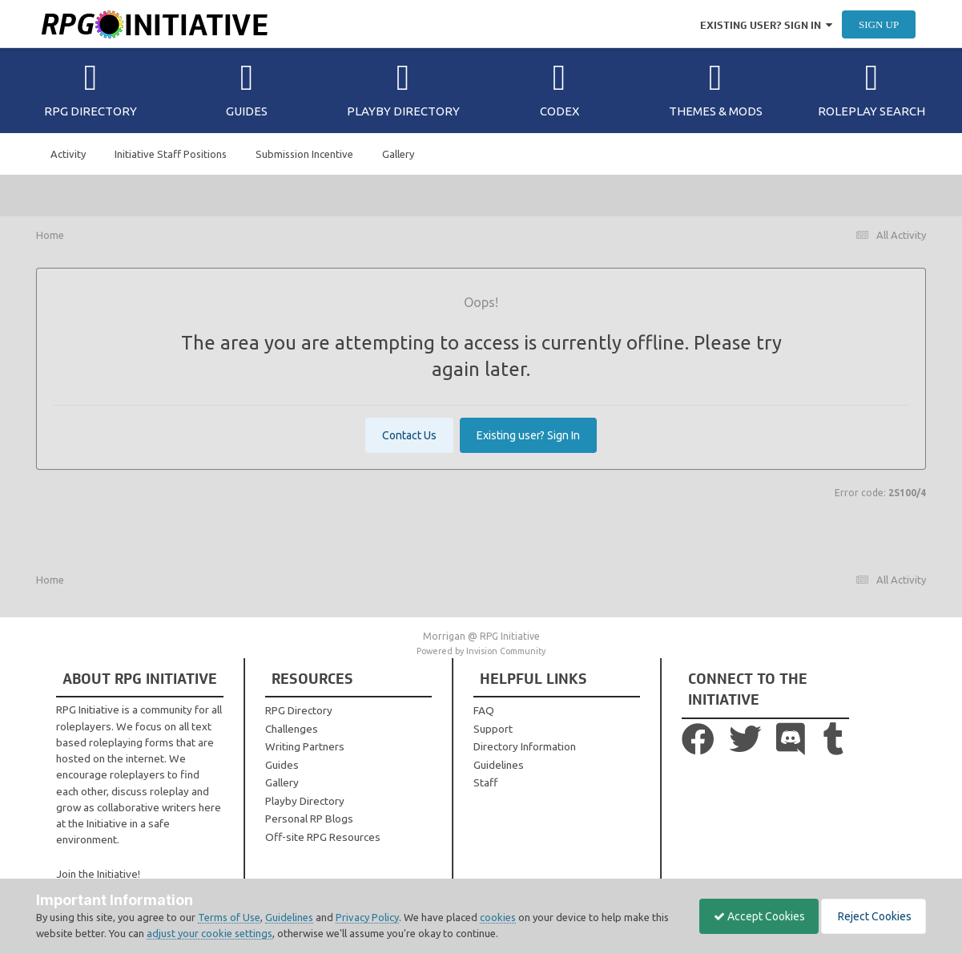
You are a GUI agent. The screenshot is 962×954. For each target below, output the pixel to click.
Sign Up (879, 24)
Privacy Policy (367, 917)
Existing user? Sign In (766, 25)
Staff (485, 782)
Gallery (398, 154)
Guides (247, 89)
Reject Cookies (871, 916)
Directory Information (524, 746)
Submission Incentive (304, 154)
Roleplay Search (871, 89)
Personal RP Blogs (309, 818)
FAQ (483, 710)
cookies (498, 917)
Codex (559, 89)
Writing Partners (304, 746)
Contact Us (409, 435)
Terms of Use (229, 917)
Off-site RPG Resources (322, 837)
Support (493, 728)
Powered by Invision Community (481, 651)
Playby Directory (403, 89)
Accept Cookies (751, 916)
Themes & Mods (716, 89)
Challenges (291, 728)
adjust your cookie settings (229, 933)
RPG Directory (90, 89)
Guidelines (498, 764)
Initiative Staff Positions (171, 154)
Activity (68, 154)
